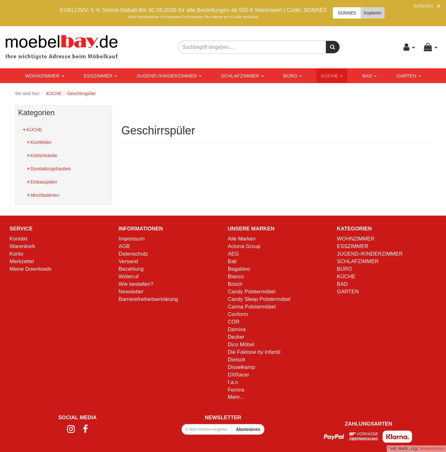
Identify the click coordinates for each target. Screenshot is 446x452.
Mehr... (236, 397)
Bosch (235, 284)
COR (234, 322)
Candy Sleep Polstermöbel (259, 299)
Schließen (423, 5)
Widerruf (128, 277)
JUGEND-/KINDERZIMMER (168, 75)
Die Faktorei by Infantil (254, 352)
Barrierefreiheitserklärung (148, 299)
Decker (236, 337)
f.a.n (233, 382)
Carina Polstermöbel (252, 307)
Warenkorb (22, 246)
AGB (124, 246)
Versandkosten (432, 448)
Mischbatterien (43, 195)
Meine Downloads (30, 269)
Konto (16, 254)
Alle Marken (242, 239)
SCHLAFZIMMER (242, 75)
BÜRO (292, 75)
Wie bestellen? (136, 284)
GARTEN (408, 75)
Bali (232, 261)
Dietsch (237, 360)
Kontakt (18, 239)
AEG (233, 254)
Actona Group (244, 246)
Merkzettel (21, 261)
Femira (236, 390)
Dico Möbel (241, 344)
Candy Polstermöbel (251, 292)
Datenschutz (133, 254)
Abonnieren (248, 429)
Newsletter (131, 292)
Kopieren (372, 12)
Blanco (236, 277)
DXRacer (238, 375)
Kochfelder (40, 142)
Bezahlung (131, 269)
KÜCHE (332, 75)
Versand (128, 261)
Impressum (132, 239)
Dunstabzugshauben (49, 168)
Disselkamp (241, 367)
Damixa (237, 329)
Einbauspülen (42, 181)
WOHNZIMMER (44, 75)
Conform (238, 314)
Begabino (239, 269)
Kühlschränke (42, 155)
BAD (369, 75)
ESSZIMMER (100, 75)
